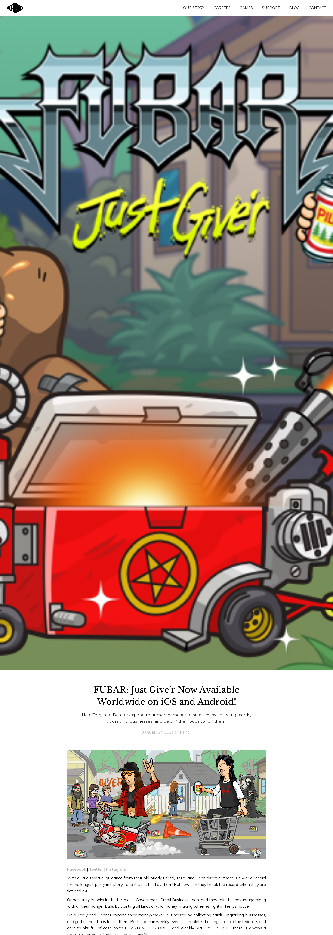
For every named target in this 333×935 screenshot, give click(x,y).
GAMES (246, 8)
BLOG (294, 8)
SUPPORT (271, 8)
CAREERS (222, 8)
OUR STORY (193, 8)
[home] (12, 8)
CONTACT (317, 8)
